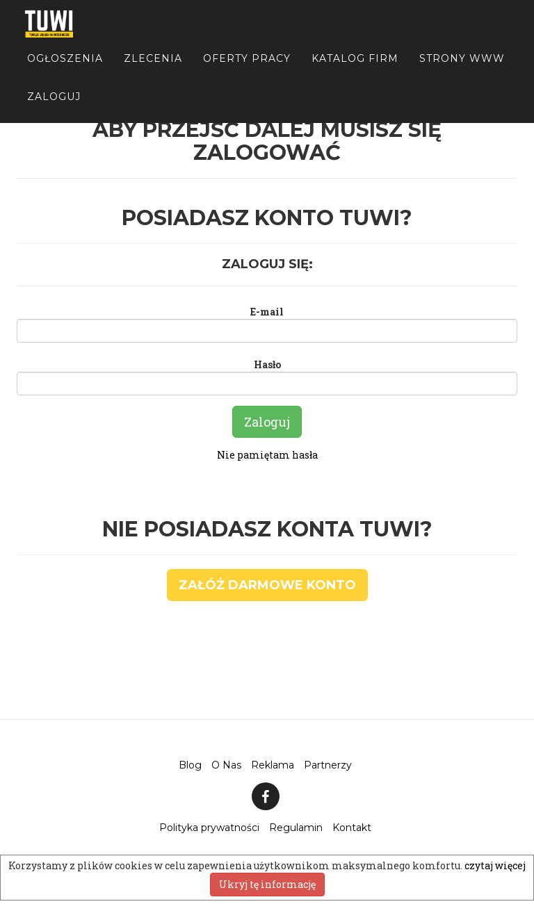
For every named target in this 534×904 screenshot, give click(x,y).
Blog (190, 765)
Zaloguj (54, 107)
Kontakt (351, 827)
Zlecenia (153, 69)
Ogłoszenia (65, 69)
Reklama (272, 765)
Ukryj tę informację (267, 884)
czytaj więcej (495, 865)
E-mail (267, 311)
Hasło (267, 364)
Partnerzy (328, 765)
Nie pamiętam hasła (267, 454)
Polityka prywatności (209, 827)
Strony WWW (462, 69)
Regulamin (296, 827)
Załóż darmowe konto (267, 585)
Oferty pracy (247, 69)
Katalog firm (355, 69)
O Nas (226, 765)
